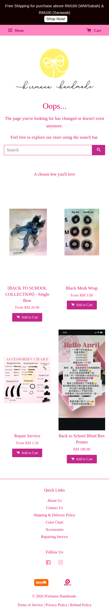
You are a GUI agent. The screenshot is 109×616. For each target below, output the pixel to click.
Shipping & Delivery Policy (55, 515)
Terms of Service (30, 605)
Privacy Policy (57, 605)
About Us (54, 500)
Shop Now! (55, 19)
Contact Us (54, 508)
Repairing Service (54, 537)
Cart (93, 30)
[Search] (48, 150)
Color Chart (54, 522)
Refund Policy (81, 605)
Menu (16, 30)
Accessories (54, 529)
